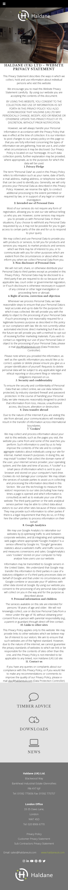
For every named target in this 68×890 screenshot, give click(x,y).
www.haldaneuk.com (53, 852)
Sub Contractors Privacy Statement (34, 843)
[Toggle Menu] (4, 4)
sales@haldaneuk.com (23, 852)
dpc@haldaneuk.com (28, 346)
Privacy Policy (34, 834)
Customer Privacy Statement (34, 838)
